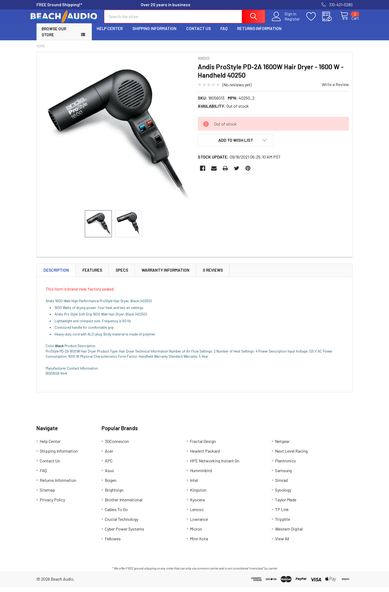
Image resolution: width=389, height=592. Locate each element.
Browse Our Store (54, 36)
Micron (196, 533)
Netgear (282, 446)
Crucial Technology (121, 524)
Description (56, 274)
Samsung (283, 475)
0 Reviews (213, 274)
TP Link (282, 514)
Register (286, 21)
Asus (109, 475)
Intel (194, 485)
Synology (283, 494)
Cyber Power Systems (124, 533)
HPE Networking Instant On (214, 465)
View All (282, 543)
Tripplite (282, 524)
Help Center (110, 33)
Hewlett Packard (205, 455)
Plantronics (285, 465)
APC (109, 465)
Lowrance (199, 524)
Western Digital (289, 533)
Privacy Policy (52, 504)
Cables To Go (116, 514)
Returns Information (259, 33)
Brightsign (114, 494)
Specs (122, 274)
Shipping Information (154, 33)
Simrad (281, 485)
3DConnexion (117, 446)
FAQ (223, 33)
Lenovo (197, 514)
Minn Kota (199, 543)
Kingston (198, 494)
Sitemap (47, 494)
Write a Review (335, 89)
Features (92, 274)
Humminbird (201, 475)
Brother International (123, 504)
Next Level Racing (291, 455)
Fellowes (113, 543)
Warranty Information (165, 274)
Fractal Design (203, 446)
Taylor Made (285, 504)
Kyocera (197, 504)
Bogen (110, 485)
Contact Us (198, 33)
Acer (109, 455)
